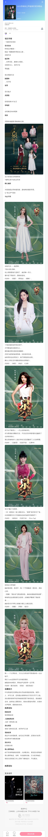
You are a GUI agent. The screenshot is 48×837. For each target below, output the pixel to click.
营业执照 (30, 824)
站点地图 (30, 821)
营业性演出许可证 (20, 824)
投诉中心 (24, 809)
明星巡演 (24, 821)
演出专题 (17, 821)
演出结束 (30, 834)
